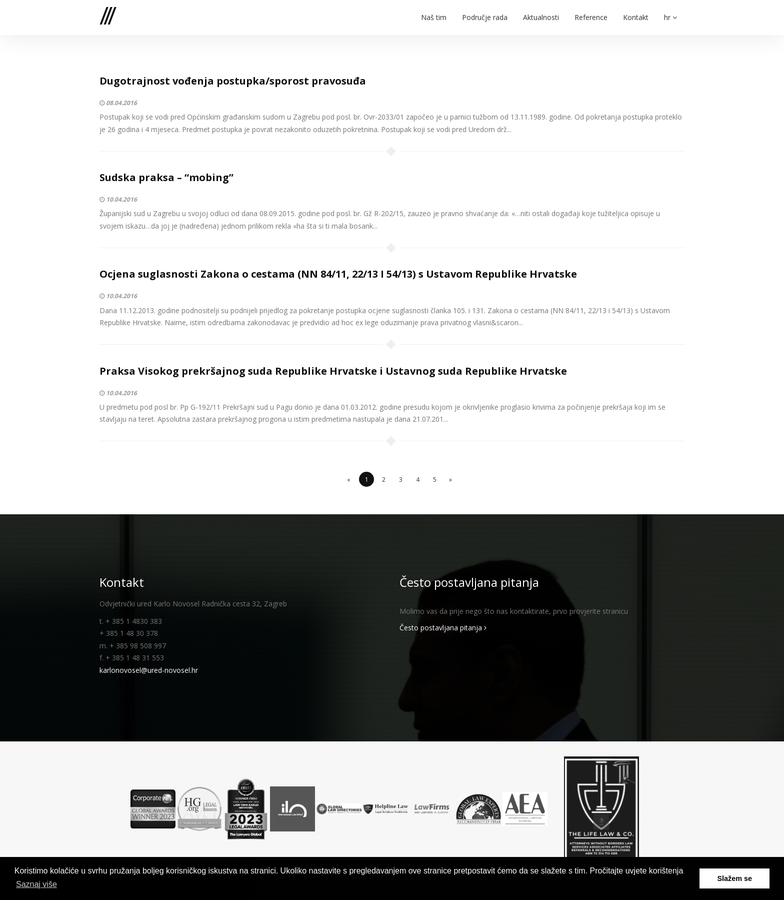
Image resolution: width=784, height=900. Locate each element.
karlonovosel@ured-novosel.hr (149, 670)
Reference (591, 11)
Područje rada (484, 11)
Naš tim (434, 11)
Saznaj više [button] (36, 884)
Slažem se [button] (734, 878)
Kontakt (636, 11)
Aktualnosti (541, 11)
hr (670, 11)
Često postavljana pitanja (443, 627)
